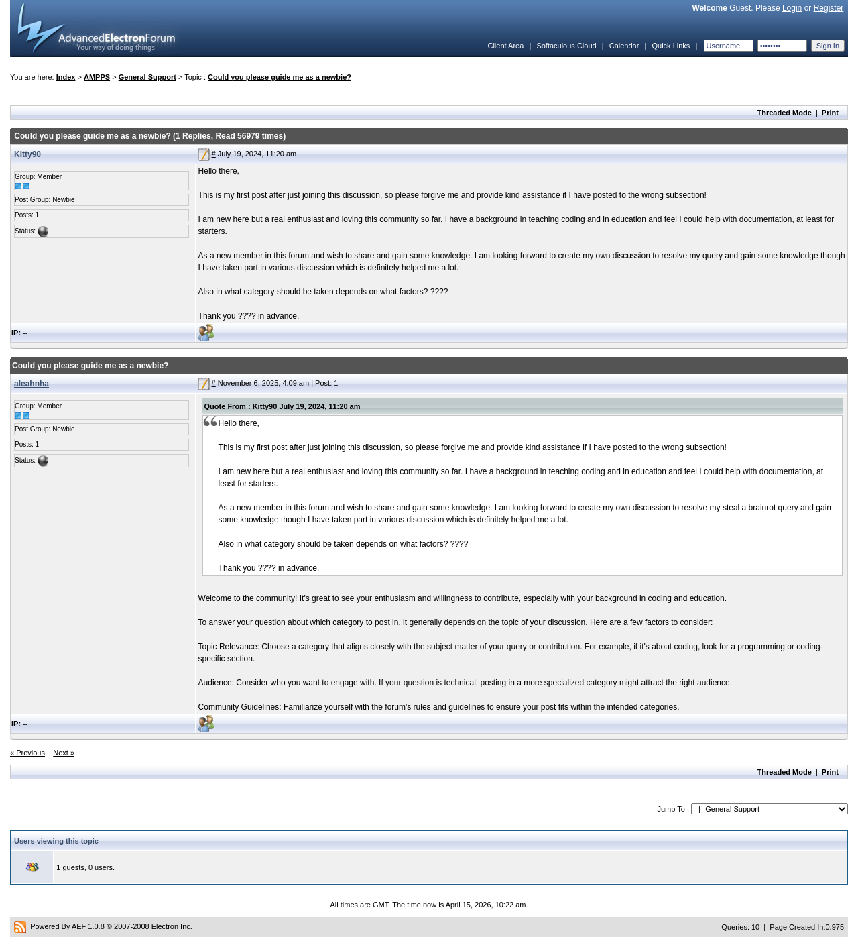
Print (830, 113)
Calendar (624, 46)
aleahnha (31, 383)
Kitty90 (27, 154)
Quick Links (671, 46)
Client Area (505, 46)
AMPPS (97, 77)
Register (829, 8)
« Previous (27, 752)
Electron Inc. (171, 926)
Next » (63, 752)
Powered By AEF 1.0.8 (67, 926)
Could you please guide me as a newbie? (279, 77)
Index (66, 77)
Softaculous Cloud (566, 46)
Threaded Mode (784, 113)
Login (792, 8)
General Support (147, 77)
